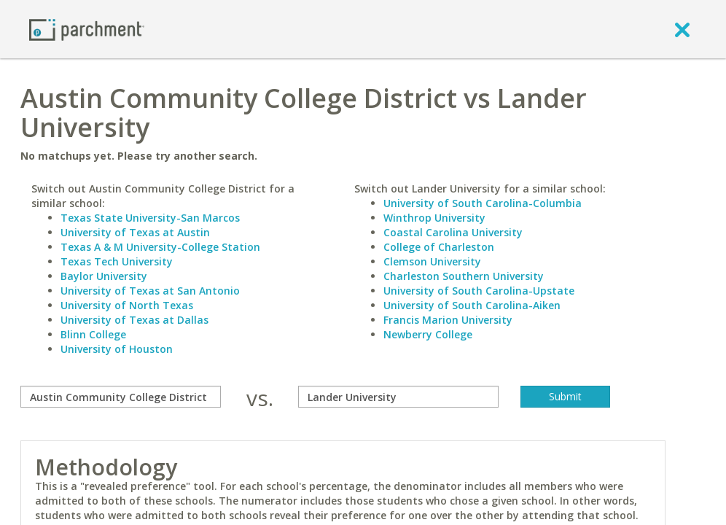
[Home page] (86, 29)
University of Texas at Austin (135, 232)
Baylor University (103, 276)
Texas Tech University (116, 261)
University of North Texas (126, 305)
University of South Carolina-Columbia (482, 203)
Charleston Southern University (463, 276)
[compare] (120, 397)
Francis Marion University (447, 320)
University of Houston (116, 349)
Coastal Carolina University (453, 232)
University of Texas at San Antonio (150, 291)
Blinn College (93, 334)
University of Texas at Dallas (134, 320)
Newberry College (427, 334)
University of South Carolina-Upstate (478, 291)
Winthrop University (434, 218)
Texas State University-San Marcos (150, 218)
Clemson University (432, 261)
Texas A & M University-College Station (160, 247)
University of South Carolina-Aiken (472, 305)
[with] (398, 397)
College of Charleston (438, 247)
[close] (682, 29)
